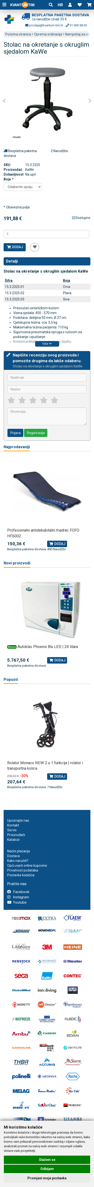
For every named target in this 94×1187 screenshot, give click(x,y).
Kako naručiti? (17, 861)
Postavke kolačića (20, 875)
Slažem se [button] (47, 1160)
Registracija (36, 433)
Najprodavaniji (17, 447)
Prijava (15, 433)
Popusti (11, 679)
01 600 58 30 (76, 25)
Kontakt (13, 825)
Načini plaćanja (18, 851)
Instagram (18, 897)
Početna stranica (18, 34)
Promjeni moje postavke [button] (47, 1178)
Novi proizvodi (17, 563)
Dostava (13, 856)
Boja (8, 179)
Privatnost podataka (22, 870)
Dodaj (14, 247)
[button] (70, 5)
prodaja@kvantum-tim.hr (44, 25)
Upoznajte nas (18, 820)
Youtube (17, 902)
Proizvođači (16, 835)
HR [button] (60, 4)
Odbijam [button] (47, 1169)
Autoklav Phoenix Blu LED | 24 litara (48, 646)
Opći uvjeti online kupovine (27, 865)
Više (47, 343)
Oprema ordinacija (48, 34)
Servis (12, 830)
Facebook (18, 892)
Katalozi (13, 840)
